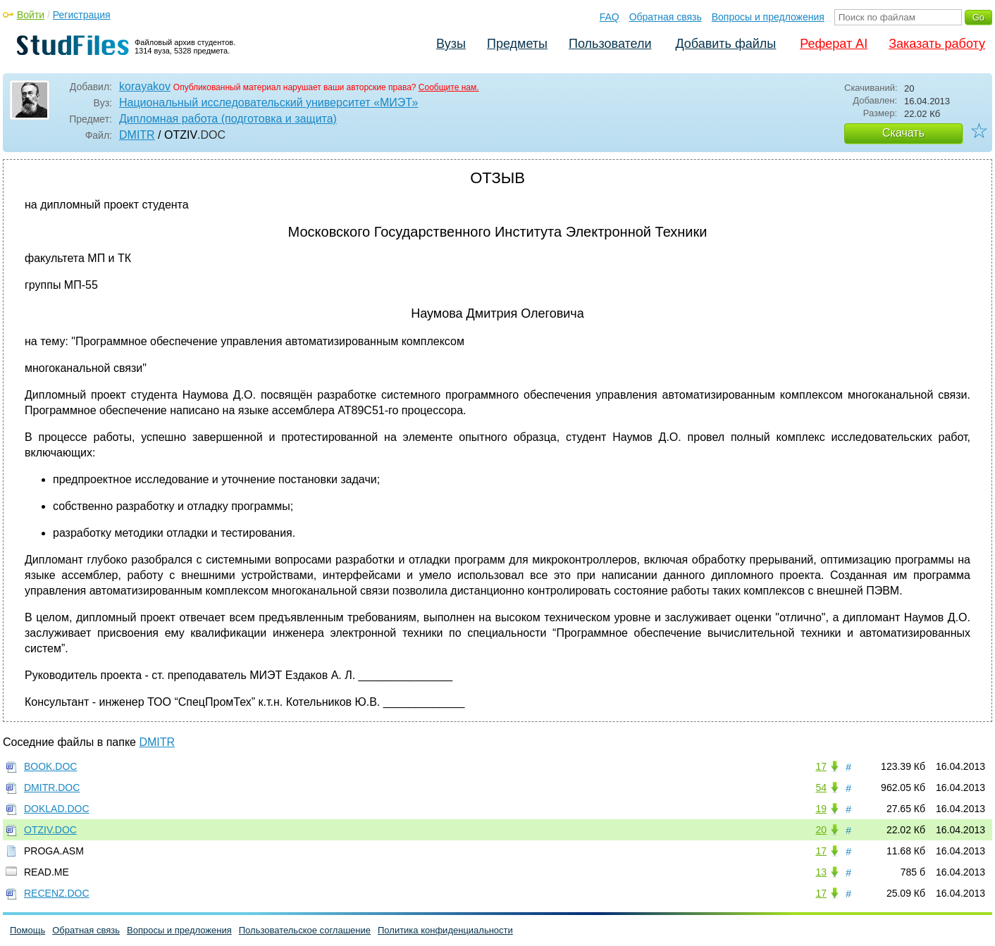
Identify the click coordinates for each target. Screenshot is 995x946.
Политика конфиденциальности (445, 930)
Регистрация (82, 14)
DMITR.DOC (52, 787)
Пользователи (610, 44)
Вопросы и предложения (768, 17)
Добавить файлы (725, 44)
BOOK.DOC (50, 766)
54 (821, 787)
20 (821, 829)
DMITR (137, 135)
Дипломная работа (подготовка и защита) (228, 119)
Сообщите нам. (449, 87)
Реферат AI (833, 44)
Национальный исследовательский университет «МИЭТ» (268, 102)
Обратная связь (665, 17)
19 (821, 808)
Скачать (903, 133)
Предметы (517, 44)
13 (821, 872)
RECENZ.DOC (56, 893)
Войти (30, 14)
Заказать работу (937, 44)
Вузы (451, 44)
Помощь (27, 930)
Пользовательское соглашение (305, 930)
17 (821, 766)
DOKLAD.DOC (56, 808)
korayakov (145, 86)
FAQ (609, 17)
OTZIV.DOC (50, 829)
